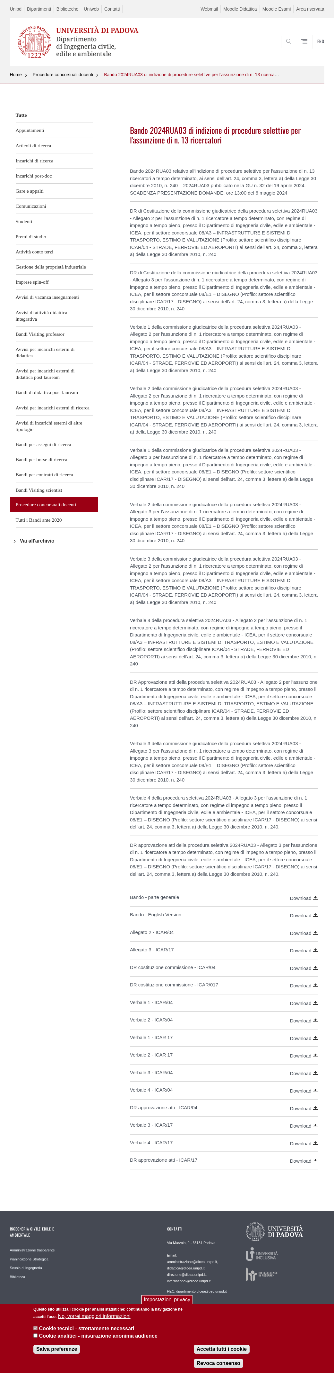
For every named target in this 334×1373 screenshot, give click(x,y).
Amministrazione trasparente (32, 1250)
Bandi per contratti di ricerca (44, 474)
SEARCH (297, 50)
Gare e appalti (30, 191)
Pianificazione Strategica (29, 1259)
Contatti (112, 9)
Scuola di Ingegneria (26, 1268)
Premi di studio (31, 236)
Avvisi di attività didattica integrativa (41, 316)
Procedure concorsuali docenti (63, 74)
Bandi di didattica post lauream (47, 392)
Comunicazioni (31, 206)
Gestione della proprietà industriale (51, 267)
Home (16, 74)
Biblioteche (67, 9)
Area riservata (310, 9)
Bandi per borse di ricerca (41, 459)
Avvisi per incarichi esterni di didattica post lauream (45, 374)
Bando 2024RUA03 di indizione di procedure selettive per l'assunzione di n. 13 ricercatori (192, 74)
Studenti (24, 221)
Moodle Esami (276, 9)
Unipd (16, 9)
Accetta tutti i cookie (222, 1350)
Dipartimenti (39, 9)
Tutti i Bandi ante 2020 (39, 520)
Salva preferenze (56, 1350)
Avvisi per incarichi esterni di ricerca (53, 407)
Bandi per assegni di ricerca (43, 444)
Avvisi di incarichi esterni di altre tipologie (49, 426)
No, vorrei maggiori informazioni (94, 1317)
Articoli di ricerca (33, 145)
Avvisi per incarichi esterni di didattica (45, 352)
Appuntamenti (30, 130)
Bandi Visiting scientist (39, 490)
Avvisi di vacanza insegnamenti (47, 297)
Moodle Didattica (240, 9)
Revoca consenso (218, 1364)
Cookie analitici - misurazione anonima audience (98, 1337)
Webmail (209, 9)
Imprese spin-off (32, 282)
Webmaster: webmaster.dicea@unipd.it (197, 1305)
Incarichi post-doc (34, 175)
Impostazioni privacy (167, 1301)
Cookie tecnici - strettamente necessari (86, 1329)
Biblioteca (17, 1277)
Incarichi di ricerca (35, 160)
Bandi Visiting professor (40, 334)
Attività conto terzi (35, 251)
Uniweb (91, 9)
